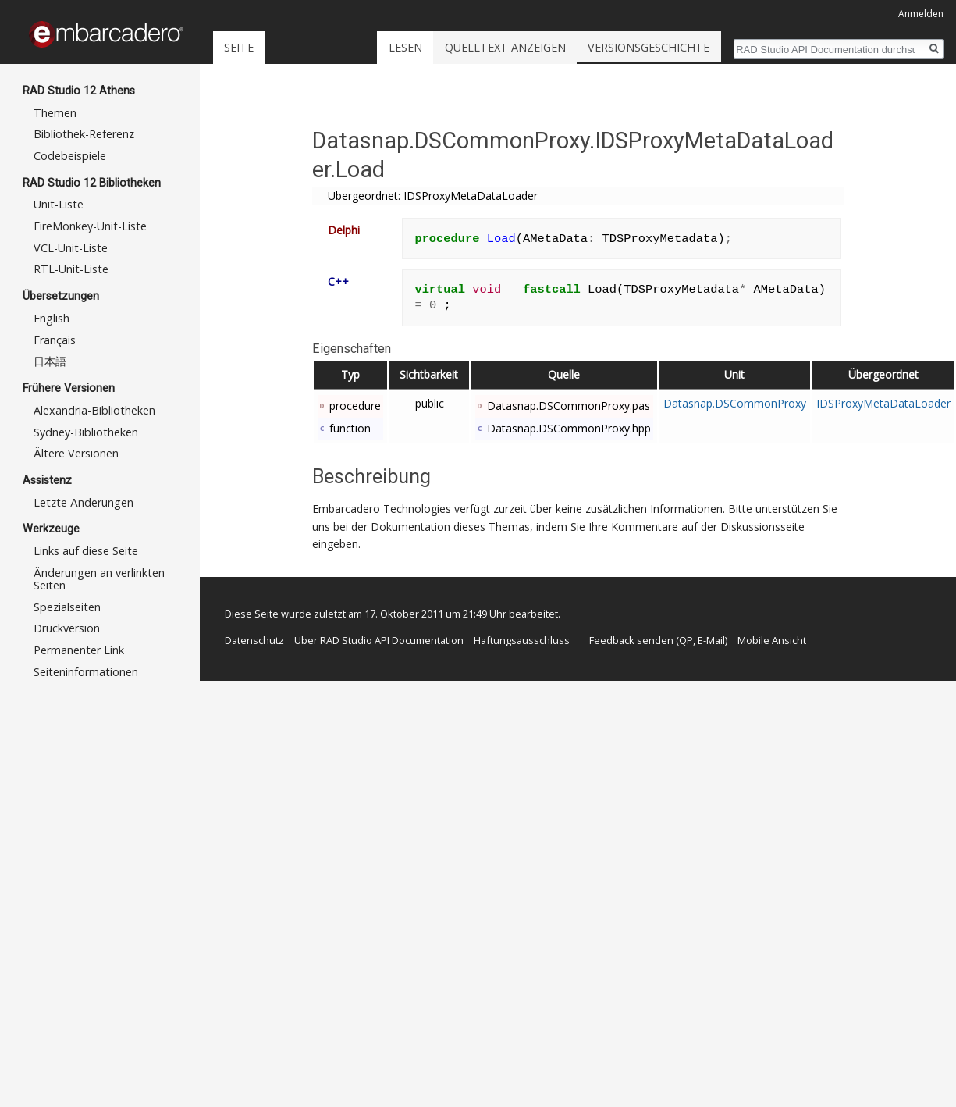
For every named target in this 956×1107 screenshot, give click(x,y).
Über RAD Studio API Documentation (379, 640)
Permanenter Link (79, 649)
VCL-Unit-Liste (71, 247)
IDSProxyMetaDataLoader (883, 403)
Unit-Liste (59, 204)
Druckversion (67, 628)
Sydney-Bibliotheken (86, 432)
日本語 (50, 361)
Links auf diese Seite (86, 550)
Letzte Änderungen (83, 502)
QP (686, 640)
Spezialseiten (67, 607)
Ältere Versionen (76, 453)
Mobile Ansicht (771, 640)
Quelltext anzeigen (547, 47)
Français (55, 340)
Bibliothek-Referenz (84, 133)
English (51, 318)
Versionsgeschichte (691, 47)
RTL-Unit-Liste (71, 269)
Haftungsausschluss (522, 640)
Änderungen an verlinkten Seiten (99, 579)
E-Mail (711, 640)
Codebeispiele (70, 155)
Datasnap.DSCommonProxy (734, 403)
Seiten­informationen (86, 671)
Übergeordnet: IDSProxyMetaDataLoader (433, 195)
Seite (239, 47)
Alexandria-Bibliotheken (94, 410)
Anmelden (921, 13)
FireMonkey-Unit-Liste (90, 226)
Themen (55, 112)
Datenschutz (254, 640)
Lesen (447, 47)
